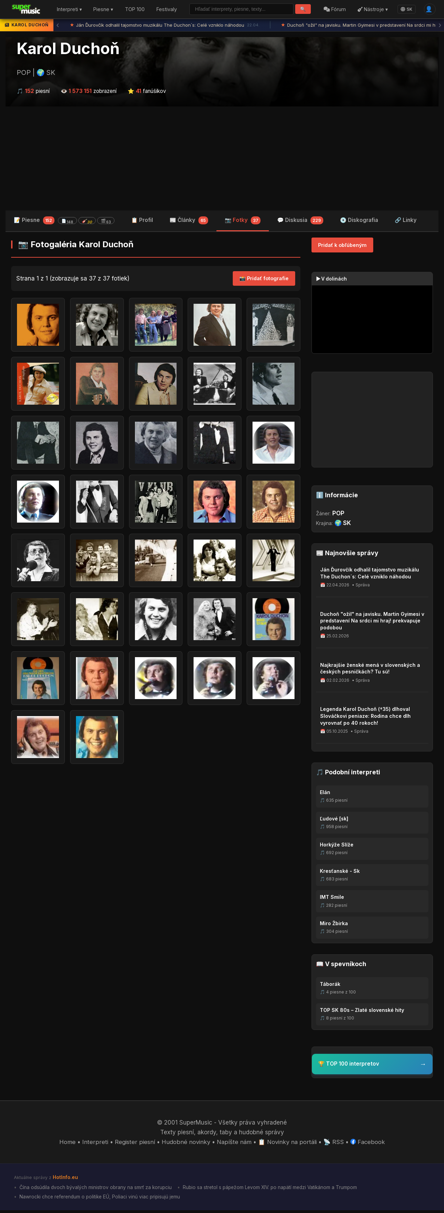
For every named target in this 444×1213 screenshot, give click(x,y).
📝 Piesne (64, 221)
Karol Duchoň (68, 49)
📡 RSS (334, 1144)
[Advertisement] (222, 159)
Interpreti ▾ (69, 10)
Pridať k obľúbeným (342, 246)
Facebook (368, 1144)
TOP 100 (135, 10)
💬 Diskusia (300, 222)
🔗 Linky (406, 221)
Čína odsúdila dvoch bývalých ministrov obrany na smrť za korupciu (96, 1190)
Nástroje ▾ (372, 10)
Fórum (334, 10)
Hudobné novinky (185, 1144)
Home (67, 1144)
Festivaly (166, 10)
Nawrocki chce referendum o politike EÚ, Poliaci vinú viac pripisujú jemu (101, 1199)
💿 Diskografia (359, 221)
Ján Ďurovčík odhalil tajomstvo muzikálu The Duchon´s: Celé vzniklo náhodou (165, 26)
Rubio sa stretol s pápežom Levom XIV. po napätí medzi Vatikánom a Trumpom (274, 1190)
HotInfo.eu (65, 1180)
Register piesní (133, 1144)
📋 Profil (142, 221)
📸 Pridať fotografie (264, 280)
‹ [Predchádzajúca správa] (57, 26)
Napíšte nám (233, 1144)
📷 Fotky (243, 222)
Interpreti (94, 1144)
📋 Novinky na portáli (288, 1144)
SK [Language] (406, 9)
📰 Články (189, 222)
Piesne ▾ (103, 10)
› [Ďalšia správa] (439, 26)
